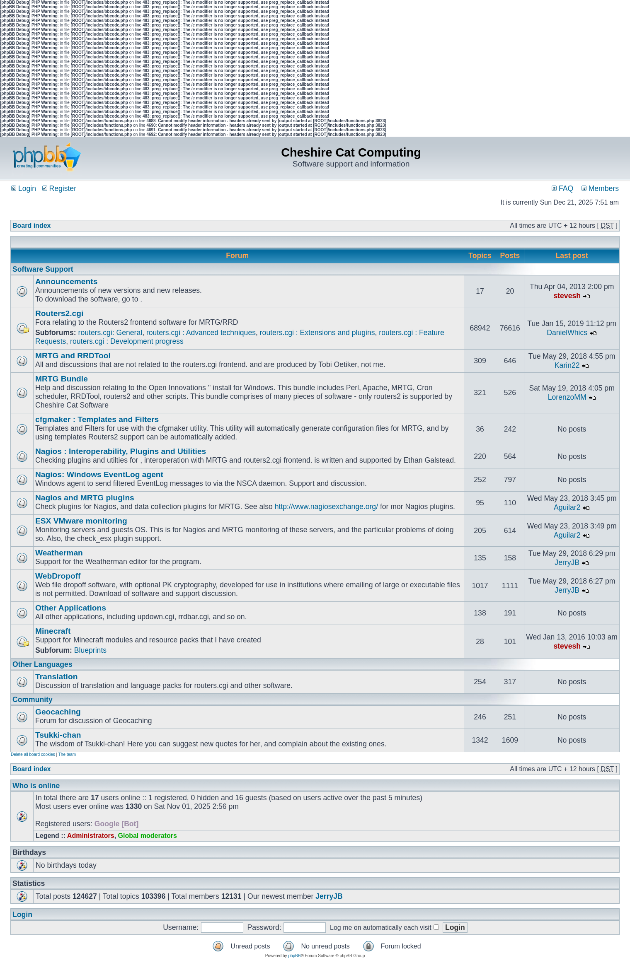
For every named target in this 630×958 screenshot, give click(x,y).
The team (67, 754)
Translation (56, 676)
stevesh (567, 296)
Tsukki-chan (58, 735)
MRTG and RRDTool (73, 355)
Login (23, 188)
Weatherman (59, 552)
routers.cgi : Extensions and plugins (317, 332)
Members (600, 188)
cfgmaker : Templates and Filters (97, 419)
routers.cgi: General (110, 332)
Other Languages (42, 664)
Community (32, 699)
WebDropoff (57, 576)
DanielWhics (567, 332)
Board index (31, 225)
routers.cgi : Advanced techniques (201, 332)
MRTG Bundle (61, 378)
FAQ (562, 188)
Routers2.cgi (59, 313)
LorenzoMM (567, 397)
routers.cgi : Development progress (127, 341)
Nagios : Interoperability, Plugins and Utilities (120, 451)
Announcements (66, 281)
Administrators (90, 835)
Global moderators (147, 835)
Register (59, 188)
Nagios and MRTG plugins (84, 497)
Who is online (36, 786)
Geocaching (58, 711)
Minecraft (52, 631)
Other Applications (70, 607)
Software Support (42, 269)
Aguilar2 (567, 507)
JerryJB (567, 562)
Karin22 (567, 365)
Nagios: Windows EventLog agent (99, 474)
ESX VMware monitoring (81, 520)
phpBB (294, 955)
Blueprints (90, 650)
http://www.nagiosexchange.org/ (326, 506)
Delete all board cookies (33, 754)
